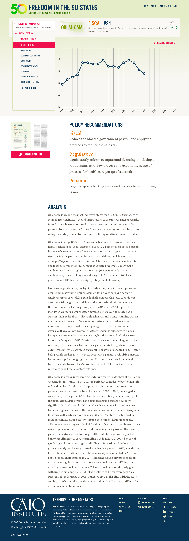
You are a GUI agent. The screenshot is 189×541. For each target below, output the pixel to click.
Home (146, 5)
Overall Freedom (26, 33)
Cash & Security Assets (29, 76)
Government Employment (29, 66)
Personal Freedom (28, 87)
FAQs (175, 5)
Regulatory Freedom (30, 82)
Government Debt (27, 71)
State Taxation (26, 50)
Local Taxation (26, 61)
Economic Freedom (28, 39)
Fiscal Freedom (27, 45)
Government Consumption (30, 56)
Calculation (165, 5)
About (154, 5)
